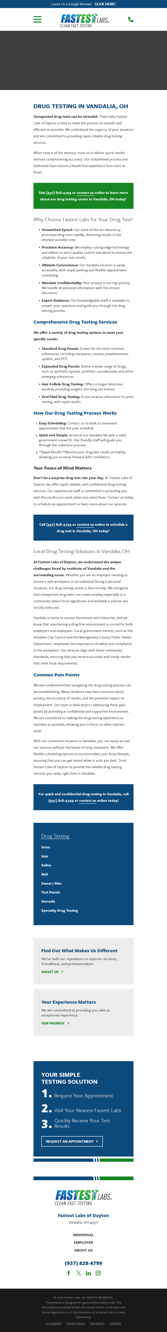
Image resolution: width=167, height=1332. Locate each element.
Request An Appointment (72, 1141)
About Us (52, 972)
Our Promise (55, 1023)
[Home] (84, 19)
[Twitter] (78, 1273)
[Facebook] (68, 1273)
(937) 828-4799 (83, 1263)
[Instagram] (98, 1273)
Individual (83, 1234)
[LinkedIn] (88, 1273)
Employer (83, 1242)
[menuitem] (83, 847)
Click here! (105, 4)
